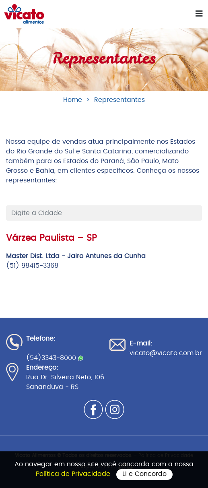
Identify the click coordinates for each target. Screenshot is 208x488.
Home (72, 100)
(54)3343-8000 (54, 358)
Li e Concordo (144, 474)
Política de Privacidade (74, 474)
